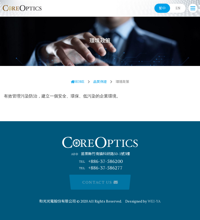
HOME (78, 81)
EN (178, 8)
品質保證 (100, 81)
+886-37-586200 (100, 161)
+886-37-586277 (100, 167)
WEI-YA (154, 201)
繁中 (162, 8)
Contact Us (100, 182)
